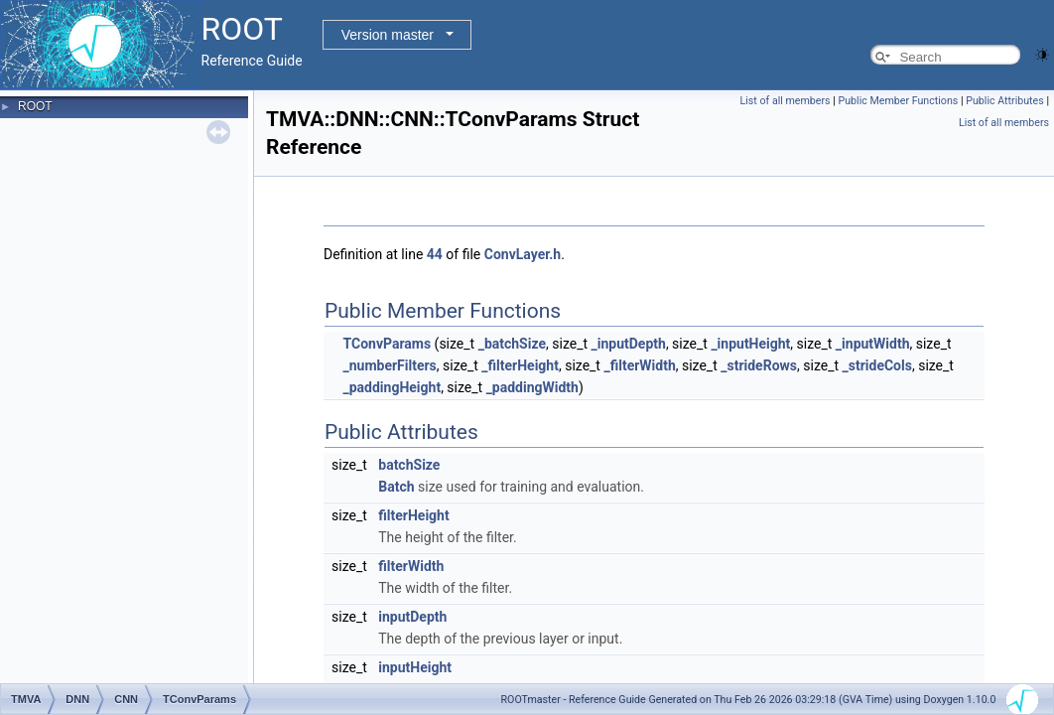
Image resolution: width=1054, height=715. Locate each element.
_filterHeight (520, 365)
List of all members (785, 100)
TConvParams (386, 344)
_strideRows (759, 365)
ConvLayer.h (522, 254)
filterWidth (411, 566)
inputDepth (412, 617)
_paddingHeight (391, 387)
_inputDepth (629, 344)
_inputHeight (750, 344)
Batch (396, 487)
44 (435, 254)
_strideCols (877, 365)
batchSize (409, 465)
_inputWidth (873, 344)
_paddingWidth (532, 387)
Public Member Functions (899, 100)
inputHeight (415, 667)
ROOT (35, 106)
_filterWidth (639, 365)
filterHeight (413, 515)
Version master (387, 35)
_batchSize (512, 344)
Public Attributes (1005, 100)
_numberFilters (389, 365)
